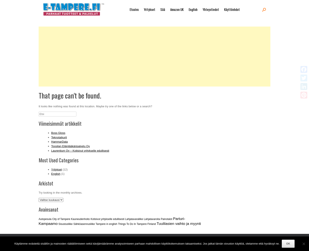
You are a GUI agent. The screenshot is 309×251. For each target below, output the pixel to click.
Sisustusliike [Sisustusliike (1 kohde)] (65, 224)
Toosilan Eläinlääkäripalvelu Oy (70, 146)
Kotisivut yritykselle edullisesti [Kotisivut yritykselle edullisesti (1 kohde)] (107, 219)
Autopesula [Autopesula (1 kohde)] (45, 219)
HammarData (59, 141)
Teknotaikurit (59, 137)
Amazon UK (176, 9)
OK (288, 243)
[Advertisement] (154, 57)
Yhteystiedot (211, 9)
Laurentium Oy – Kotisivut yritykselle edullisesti (80, 150)
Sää (162, 9)
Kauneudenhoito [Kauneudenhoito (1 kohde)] (80, 219)
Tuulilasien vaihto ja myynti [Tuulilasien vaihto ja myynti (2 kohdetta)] (179, 223)
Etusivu (134, 9)
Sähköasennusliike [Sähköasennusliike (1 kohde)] (84, 224)
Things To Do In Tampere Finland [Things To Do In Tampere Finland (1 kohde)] (137, 224)
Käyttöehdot (232, 9)
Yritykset (149, 9)
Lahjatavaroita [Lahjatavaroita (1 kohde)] (152, 219)
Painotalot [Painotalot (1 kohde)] (166, 219)
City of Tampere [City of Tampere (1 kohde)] (61, 219)
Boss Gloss (58, 132)
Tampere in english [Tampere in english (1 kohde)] (106, 224)
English (193, 9)
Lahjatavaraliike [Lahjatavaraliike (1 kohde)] (134, 219)
